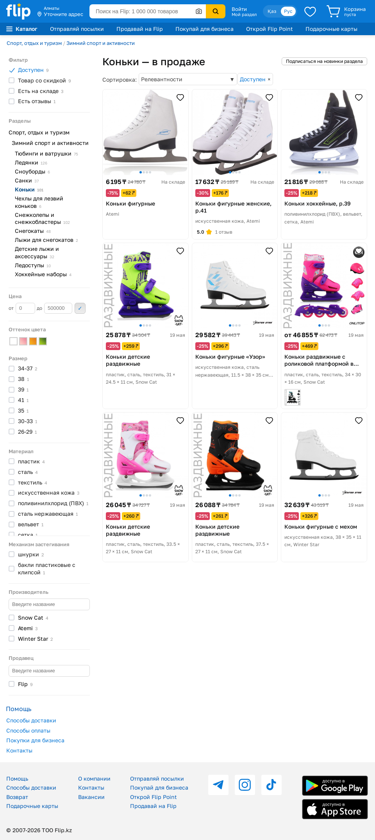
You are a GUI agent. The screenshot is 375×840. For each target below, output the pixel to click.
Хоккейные (43, 274)
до (54, 308)
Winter (35, 638)
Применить (80, 308)
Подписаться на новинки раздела (324, 61)
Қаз (272, 11)
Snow (33, 617)
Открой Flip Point (269, 28)
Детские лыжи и (37, 252)
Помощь (17, 778)
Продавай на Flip (139, 28)
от (22, 308)
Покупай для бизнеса (204, 28)
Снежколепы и (42, 218)
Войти (239, 9)
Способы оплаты (28, 730)
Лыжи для (46, 239)
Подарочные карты (331, 28)
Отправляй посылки (77, 28)
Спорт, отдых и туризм (34, 43)
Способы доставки (31, 720)
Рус (288, 11)
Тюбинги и (46, 153)
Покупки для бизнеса (35, 740)
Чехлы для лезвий (39, 202)
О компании (94, 778)
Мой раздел (244, 14)
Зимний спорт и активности (100, 43)
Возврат (17, 797)
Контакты (19, 750)
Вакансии (91, 797)
